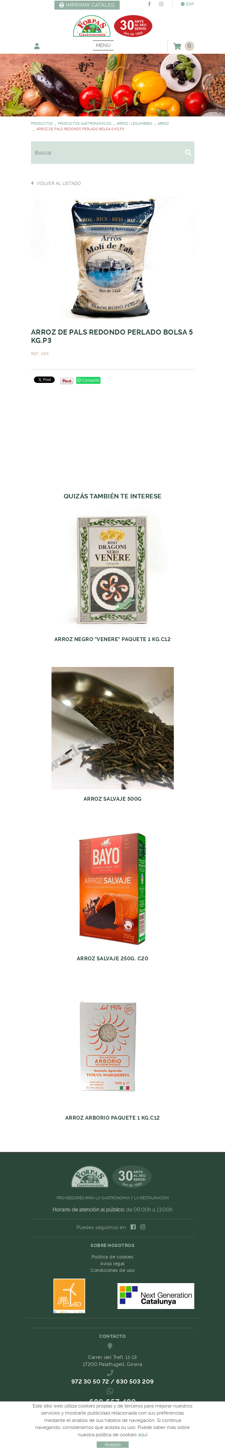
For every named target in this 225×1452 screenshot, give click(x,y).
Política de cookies (113, 1256)
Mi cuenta (37, 46)
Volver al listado (56, 183)
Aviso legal (112, 1263)
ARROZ (163, 124)
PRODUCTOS (42, 124)
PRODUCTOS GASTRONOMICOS (84, 124)
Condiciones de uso (112, 1270)
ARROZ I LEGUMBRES (134, 124)
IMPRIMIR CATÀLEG (87, 5)
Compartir (88, 380)
